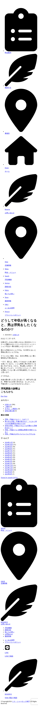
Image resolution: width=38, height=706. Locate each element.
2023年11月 (9, 468)
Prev (2, 396)
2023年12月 (9, 465)
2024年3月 (8, 459)
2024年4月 (8, 457)
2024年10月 (9, 444)
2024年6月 (8, 453)
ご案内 (7, 406)
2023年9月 (8, 472)
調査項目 (8, 630)
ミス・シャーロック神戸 (21, 701)
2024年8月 (8, 449)
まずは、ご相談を (11, 409)
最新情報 (8, 636)
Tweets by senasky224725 (9, 477)
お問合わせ (9, 634)
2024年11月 (9, 442)
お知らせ (16, 335)
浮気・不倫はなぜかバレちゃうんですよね (20, 434)
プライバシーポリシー (13, 642)
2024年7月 (8, 451)
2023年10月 (9, 470)
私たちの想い (9, 632)
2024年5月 (8, 455)
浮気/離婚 (8, 628)
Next (5, 396)
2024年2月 (8, 461)
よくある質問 (9, 640)
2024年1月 (8, 463)
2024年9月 (8, 447)
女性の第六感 (9, 411)
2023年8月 (8, 474)
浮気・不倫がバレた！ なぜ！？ (17, 419)
